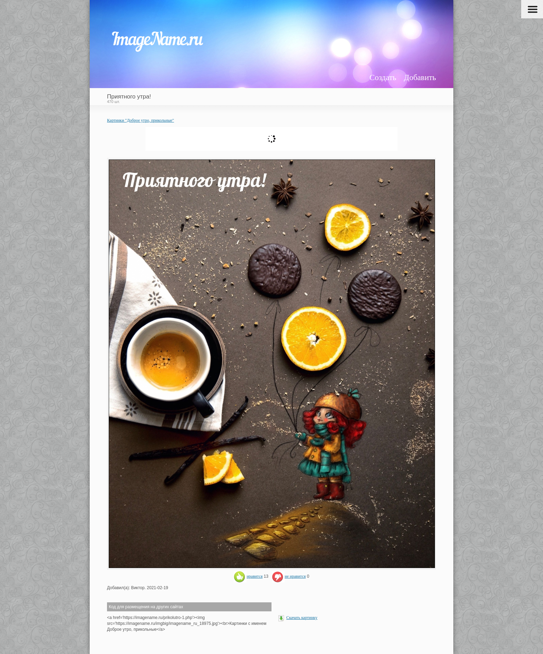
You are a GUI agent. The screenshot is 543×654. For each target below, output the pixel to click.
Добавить (420, 77)
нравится (248, 576)
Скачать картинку (302, 617)
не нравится (289, 576)
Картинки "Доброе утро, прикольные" (140, 120)
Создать (383, 77)
